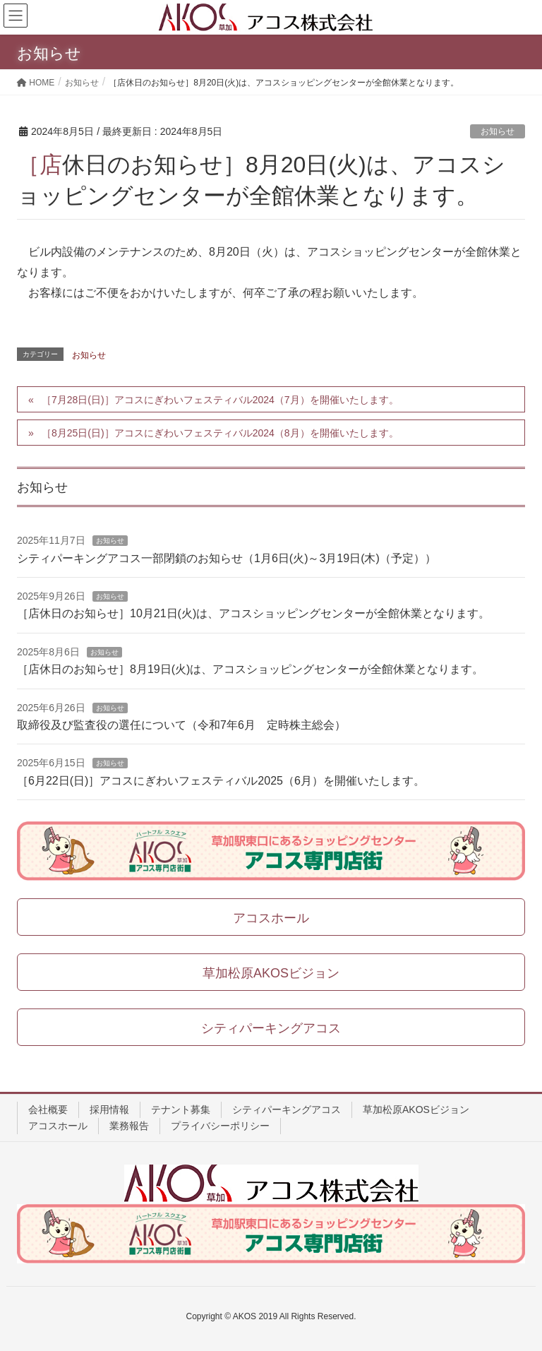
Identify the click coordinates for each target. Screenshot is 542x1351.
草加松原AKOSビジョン (416, 1109)
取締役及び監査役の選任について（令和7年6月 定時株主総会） (181, 725)
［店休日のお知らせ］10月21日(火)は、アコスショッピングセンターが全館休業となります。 (253, 613)
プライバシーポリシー (220, 1125)
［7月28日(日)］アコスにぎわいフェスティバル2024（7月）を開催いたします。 (220, 399)
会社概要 (48, 1109)
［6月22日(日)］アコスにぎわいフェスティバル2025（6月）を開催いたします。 (221, 781)
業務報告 (129, 1125)
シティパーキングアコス (286, 1109)
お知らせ (497, 131)
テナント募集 (180, 1109)
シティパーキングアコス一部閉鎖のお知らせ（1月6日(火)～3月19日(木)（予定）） (226, 558)
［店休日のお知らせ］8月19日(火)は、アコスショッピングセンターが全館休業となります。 (250, 669)
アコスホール (58, 1125)
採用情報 (109, 1109)
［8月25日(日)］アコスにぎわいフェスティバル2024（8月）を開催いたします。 (220, 433)
